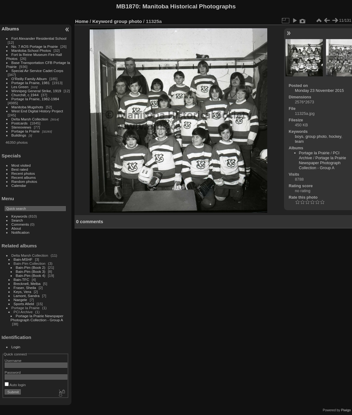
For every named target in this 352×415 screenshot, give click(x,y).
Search (17, 220)
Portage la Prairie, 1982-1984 (35, 99)
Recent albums (23, 177)
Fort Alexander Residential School (38, 38)
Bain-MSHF (23, 259)
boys (299, 136)
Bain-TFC (21, 279)
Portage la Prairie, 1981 (30, 83)
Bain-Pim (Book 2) (30, 267)
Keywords (19, 216)
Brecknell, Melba (27, 284)
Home (81, 21)
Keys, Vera (22, 292)
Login (15, 347)
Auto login (15, 385)
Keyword (103, 21)
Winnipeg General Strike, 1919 (36, 91)
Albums (10, 28)
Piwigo (346, 410)
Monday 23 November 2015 (319, 90)
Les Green (20, 87)
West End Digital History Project (37, 111)
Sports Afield (24, 304)
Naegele (20, 300)
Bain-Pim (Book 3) (30, 271)
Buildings (18, 135)
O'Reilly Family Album (29, 79)
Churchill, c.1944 (25, 95)
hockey (335, 136)
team (299, 141)
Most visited (21, 165)
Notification (20, 232)
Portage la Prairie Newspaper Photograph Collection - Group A (37, 318)
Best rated (19, 169)
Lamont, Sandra (27, 296)
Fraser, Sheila (25, 288)
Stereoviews (21, 127)
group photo (128, 21)
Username (13, 361)
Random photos (24, 181)
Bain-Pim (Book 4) (30, 275)
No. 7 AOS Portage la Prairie (34, 46)
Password (13, 372)
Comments (20, 224)
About (16, 228)
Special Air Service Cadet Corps (37, 71)
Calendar (18, 185)
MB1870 (127, 6)
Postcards (19, 123)
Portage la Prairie (25, 131)
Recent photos (23, 173)
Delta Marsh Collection (29, 119)
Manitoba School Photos (31, 50)
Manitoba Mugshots (27, 107)
